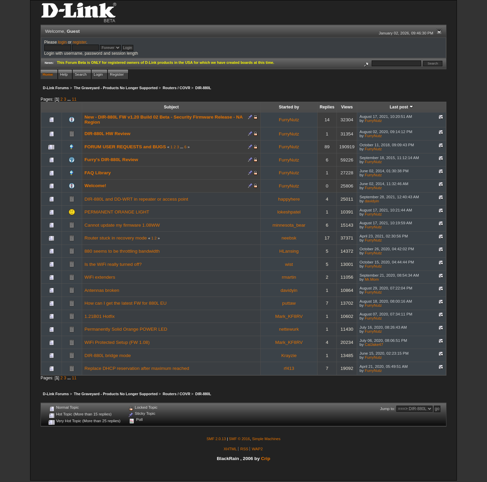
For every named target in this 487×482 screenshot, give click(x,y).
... (69, 99)
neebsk (288, 237)
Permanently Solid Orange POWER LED (126, 329)
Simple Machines (266, 439)
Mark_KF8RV (289, 316)
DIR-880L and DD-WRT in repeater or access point (136, 199)
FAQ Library (98, 172)
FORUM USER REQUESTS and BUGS (125, 146)
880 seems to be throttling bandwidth (122, 251)
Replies (327, 107)
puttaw (289, 303)
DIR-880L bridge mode (108, 355)
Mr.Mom (372, 279)
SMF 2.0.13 (216, 439)
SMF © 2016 (239, 439)
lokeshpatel (289, 211)
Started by (289, 107)
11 (74, 99)
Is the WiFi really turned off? (113, 264)
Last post (401, 107)
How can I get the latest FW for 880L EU (126, 303)
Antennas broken (102, 290)
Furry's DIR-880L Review (111, 159)
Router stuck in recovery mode (116, 237)
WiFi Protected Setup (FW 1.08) (117, 342)
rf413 (289, 368)
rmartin (289, 277)
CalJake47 (374, 345)
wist (289, 264)
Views (347, 107)
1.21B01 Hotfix (100, 316)
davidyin (372, 201)
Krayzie (289, 355)
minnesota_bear (289, 225)
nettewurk (289, 329)
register (79, 42)
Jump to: (387, 409)
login (62, 42)
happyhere (289, 199)
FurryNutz (289, 119)
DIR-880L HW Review (108, 133)
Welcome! (95, 185)
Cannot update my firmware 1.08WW (122, 225)
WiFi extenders (100, 277)
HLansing (289, 251)
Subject (171, 107)
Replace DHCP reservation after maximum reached (137, 368)
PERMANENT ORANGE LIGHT (117, 211)
